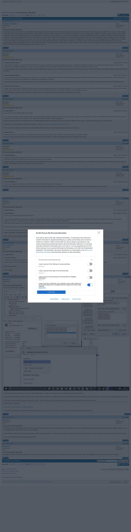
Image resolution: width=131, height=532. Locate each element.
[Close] (99, 233)
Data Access (65, 299)
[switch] (89, 264)
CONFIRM (51, 292)
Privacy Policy (76, 299)
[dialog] (65, 266)
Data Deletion (54, 299)
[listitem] (65, 260)
